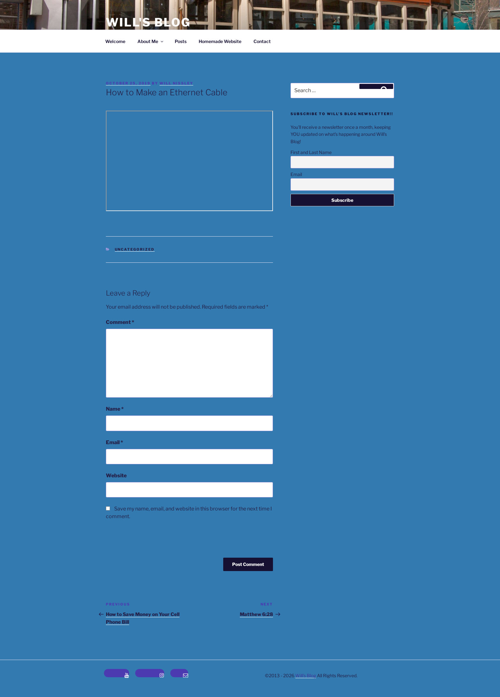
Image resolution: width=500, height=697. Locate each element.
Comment (120, 322)
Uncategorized (135, 249)
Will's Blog (148, 22)
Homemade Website (220, 41)
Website (116, 476)
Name (115, 409)
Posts (181, 41)
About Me (150, 41)
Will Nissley (176, 83)
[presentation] (149, 542)
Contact (262, 41)
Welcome (115, 41)
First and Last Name (311, 152)
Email (114, 442)
